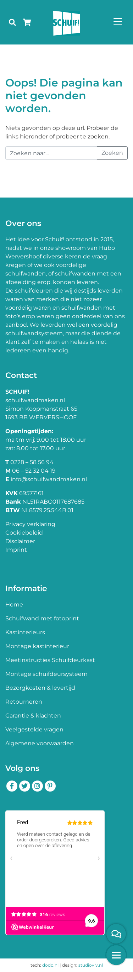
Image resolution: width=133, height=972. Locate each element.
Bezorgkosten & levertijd (40, 687)
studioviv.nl (90, 965)
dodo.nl (50, 965)
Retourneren (23, 701)
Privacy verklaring (30, 524)
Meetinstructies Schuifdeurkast (50, 660)
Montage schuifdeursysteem (46, 674)
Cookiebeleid (24, 532)
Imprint (16, 549)
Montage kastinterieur (37, 646)
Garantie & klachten (33, 715)
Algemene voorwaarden (39, 743)
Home (14, 604)
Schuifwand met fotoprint (42, 618)
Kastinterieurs (25, 632)
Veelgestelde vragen (34, 729)
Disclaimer (20, 541)
